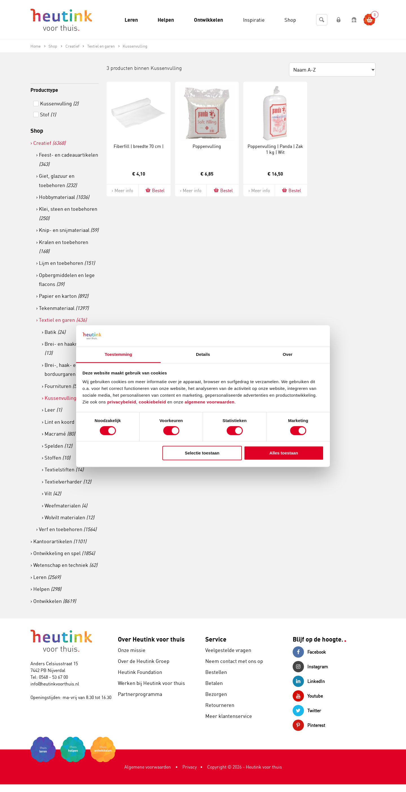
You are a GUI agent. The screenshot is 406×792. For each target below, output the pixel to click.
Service (215, 639)
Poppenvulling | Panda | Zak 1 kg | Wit (275, 149)
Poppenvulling (207, 146)
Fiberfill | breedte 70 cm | (139, 146)
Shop (36, 130)
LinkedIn (309, 681)
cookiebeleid (153, 402)
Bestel (155, 190)
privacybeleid (121, 402)
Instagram (310, 666)
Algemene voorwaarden (147, 767)
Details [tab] (203, 354)
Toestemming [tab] (118, 354)
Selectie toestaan (202, 453)
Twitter (307, 710)
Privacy (189, 767)
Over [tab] (288, 354)
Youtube (308, 696)
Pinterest (309, 725)
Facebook (309, 652)
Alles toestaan (284, 453)
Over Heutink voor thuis (151, 639)
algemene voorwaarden (210, 402)
